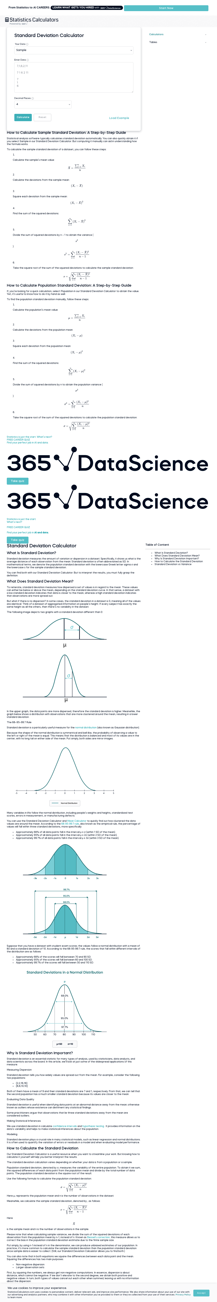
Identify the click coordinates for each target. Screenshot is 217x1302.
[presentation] (81, 165)
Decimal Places (36, 93)
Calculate (39, 112)
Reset (65, 112)
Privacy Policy (72, 1298)
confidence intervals (78, 1138)
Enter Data (33, 55)
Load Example (115, 112)
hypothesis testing (107, 1138)
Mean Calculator (91, 827)
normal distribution (100, 728)
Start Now (185, 5)
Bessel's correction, (122, 1258)
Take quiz (31, 484)
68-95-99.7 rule (106, 830)
